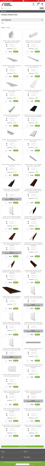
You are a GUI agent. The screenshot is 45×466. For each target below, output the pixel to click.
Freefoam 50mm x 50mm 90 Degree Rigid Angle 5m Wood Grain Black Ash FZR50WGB (33, 218)
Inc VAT (25, 0)
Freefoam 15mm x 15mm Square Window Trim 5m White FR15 (33, 41)
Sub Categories (6, 20)
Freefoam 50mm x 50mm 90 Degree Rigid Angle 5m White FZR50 (33, 165)
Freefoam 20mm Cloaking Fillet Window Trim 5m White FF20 (11, 140)
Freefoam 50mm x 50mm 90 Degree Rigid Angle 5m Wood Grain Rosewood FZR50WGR (11, 272)
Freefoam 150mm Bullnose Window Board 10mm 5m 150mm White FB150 (33, 297)
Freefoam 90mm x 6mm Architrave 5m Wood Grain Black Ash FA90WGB (33, 425)
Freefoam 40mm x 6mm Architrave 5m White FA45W (33, 140)
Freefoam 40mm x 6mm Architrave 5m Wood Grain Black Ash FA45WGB (33, 115)
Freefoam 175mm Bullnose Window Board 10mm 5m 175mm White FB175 (11, 217)
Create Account (22, 446)
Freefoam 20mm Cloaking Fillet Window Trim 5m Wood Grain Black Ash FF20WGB (33, 366)
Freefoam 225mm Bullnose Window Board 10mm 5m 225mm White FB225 (33, 323)
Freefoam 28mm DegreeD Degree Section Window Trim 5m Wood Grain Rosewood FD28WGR (33, 190)
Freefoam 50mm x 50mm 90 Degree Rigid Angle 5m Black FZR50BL (11, 189)
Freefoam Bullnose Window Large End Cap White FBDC (33, 349)
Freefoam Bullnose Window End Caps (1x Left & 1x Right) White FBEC (12, 375)
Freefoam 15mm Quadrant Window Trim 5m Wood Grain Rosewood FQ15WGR (33, 272)
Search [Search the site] (41, 8)
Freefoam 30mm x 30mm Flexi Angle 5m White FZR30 (11, 165)
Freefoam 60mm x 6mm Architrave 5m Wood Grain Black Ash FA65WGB (33, 409)
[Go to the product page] (11, 34)
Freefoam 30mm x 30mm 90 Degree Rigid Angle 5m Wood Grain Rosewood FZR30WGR (33, 244)
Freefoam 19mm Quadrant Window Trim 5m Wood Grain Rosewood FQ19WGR (11, 410)
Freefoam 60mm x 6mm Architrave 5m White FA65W (11, 66)
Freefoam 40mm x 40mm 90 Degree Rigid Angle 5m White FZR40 (11, 41)
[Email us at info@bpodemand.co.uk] (38, 0)
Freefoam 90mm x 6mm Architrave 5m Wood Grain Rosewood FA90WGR (11, 297)
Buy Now (15, 51)
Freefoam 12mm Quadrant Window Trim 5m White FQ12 (33, 66)
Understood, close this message (22, 464)
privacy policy (38, 462)
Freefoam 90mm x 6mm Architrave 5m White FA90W (11, 91)
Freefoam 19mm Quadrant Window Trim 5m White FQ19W (11, 115)
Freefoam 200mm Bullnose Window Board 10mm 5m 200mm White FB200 (11, 323)
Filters (2, 23)
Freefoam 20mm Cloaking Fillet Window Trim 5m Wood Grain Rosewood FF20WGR (11, 244)
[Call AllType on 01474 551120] (6, 0)
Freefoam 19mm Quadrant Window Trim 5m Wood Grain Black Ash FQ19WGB (33, 392)
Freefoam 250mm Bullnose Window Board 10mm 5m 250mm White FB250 (11, 349)
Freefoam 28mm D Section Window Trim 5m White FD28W (33, 91)
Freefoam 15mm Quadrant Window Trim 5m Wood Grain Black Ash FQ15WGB (11, 392)
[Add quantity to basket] (6, 51)
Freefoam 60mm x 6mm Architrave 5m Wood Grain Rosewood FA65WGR (11, 425)
